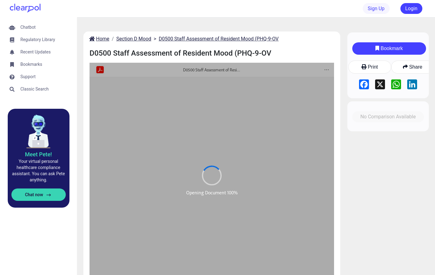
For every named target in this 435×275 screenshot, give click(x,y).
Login (411, 8)
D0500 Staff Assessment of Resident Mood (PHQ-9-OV (218, 39)
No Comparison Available (388, 117)
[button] (38, 27)
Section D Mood (133, 39)
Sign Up (376, 8)
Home (98, 39)
